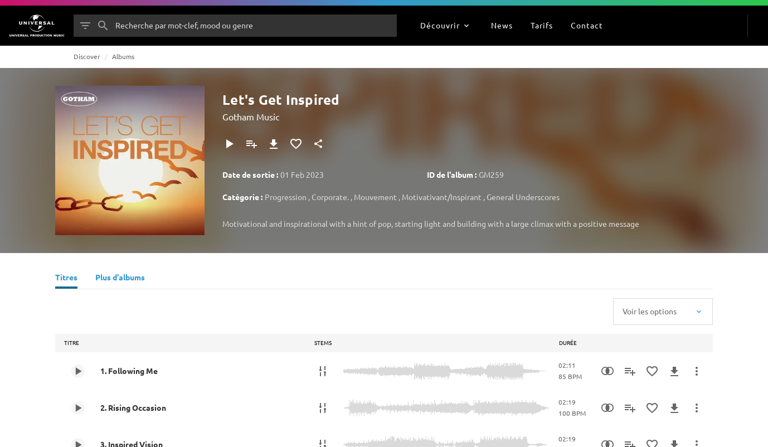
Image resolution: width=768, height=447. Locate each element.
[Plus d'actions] (696, 371)
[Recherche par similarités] (607, 371)
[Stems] (322, 371)
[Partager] (318, 143)
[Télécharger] (273, 143)
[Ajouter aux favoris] (296, 143)
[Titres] (66, 278)
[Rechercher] (103, 25)
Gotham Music (250, 116)
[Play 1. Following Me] (78, 371)
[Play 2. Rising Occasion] (78, 408)
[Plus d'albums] (120, 278)
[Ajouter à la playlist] (251, 143)
